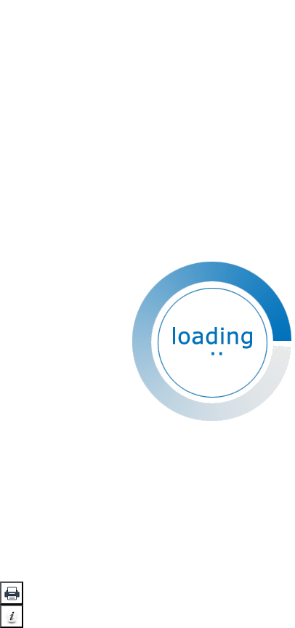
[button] (11, 593)
